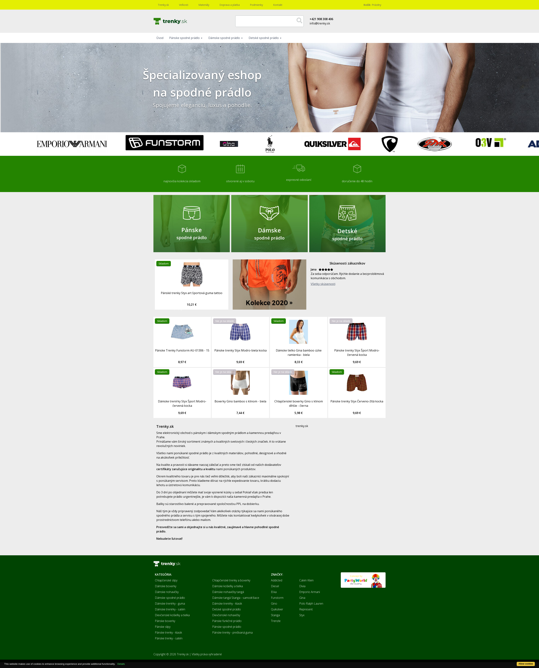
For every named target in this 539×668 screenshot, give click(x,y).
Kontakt (277, 5)
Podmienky (256, 5)
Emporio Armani (309, 592)
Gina (302, 598)
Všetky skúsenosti (323, 284)
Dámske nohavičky (167, 592)
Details (121, 664)
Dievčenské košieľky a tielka (172, 615)
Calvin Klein (306, 580)
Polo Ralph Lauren (311, 603)
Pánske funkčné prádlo (227, 621)
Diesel (275, 586)
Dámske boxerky (165, 586)
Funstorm (277, 598)
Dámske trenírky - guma (170, 603)
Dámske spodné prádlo (224, 38)
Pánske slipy (162, 627)
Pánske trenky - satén (168, 638)
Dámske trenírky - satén (170, 609)
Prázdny (372, 5)
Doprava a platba (229, 5)
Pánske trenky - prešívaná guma (232, 632)
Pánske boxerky (165, 621)
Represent (306, 609)
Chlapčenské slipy (166, 580)
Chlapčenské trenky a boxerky (231, 580)
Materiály (203, 5)
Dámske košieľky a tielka (227, 586)
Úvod (159, 38)
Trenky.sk (163, 5)
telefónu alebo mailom (195, 520)
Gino (274, 603)
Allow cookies (526, 664)
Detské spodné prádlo (264, 38)
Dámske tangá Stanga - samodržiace (235, 598)
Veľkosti (183, 5)
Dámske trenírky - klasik (227, 603)
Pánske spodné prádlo (184, 38)
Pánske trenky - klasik (168, 632)
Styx (302, 615)
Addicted (276, 580)
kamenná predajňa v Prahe (252, 497)
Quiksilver (277, 609)
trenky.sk (302, 426)
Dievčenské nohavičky (226, 615)
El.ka (274, 592)
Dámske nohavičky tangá (228, 592)
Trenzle (276, 621)
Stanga (275, 615)
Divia (302, 586)
